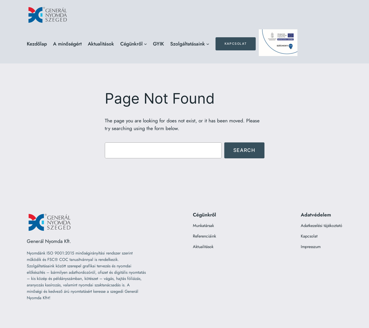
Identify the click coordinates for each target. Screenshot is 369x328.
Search (244, 150)
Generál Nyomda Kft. (49, 241)
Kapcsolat (236, 43)
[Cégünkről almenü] (145, 43)
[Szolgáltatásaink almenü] (207, 43)
